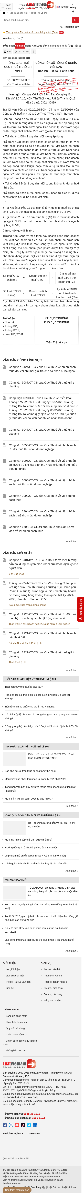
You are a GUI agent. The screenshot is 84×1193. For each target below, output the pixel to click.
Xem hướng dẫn (13, 38)
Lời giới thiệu (13, 969)
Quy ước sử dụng (15, 1028)
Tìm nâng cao (69, 26)
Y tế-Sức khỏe (16, 574)
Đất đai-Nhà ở (16, 643)
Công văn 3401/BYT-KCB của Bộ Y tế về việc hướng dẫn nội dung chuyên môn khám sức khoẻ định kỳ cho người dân (43, 564)
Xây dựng (14, 605)
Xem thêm (72, 541)
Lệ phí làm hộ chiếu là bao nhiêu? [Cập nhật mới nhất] (35, 855)
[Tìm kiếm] (75, 20)
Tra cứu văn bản (52, 969)
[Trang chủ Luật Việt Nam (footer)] (41, 1063)
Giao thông (26, 605)
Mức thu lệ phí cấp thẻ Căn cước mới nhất (28, 839)
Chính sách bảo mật (16, 1034)
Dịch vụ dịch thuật (54, 988)
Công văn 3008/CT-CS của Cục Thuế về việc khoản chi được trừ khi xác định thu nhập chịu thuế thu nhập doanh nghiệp (43, 464)
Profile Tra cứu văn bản (18, 981)
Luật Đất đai (53, 1187)
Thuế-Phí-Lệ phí (17, 624)
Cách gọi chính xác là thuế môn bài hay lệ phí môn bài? (36, 863)
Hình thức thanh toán (17, 1022)
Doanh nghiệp (34, 624)
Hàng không (39, 605)
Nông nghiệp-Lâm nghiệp (57, 624)
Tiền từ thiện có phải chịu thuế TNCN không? (30, 706)
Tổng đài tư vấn (52, 1000)
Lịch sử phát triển (15, 975)
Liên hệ (10, 988)
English (62, 6)
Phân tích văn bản (53, 975)
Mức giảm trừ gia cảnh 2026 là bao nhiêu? (28, 798)
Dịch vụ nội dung (53, 994)
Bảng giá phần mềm (16, 1016)
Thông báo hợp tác (16, 1050)
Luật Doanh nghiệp (35, 1187)
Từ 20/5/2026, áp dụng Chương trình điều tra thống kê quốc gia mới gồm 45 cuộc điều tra (53, 891)
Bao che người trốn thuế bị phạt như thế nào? (30, 770)
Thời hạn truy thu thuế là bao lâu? (24, 686)
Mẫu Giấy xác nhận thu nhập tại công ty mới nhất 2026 (35, 779)
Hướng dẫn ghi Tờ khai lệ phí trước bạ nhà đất (31, 847)
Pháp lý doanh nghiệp (55, 981)
